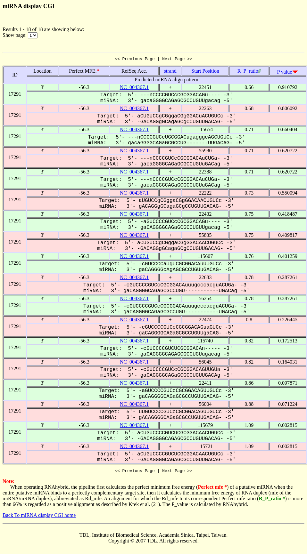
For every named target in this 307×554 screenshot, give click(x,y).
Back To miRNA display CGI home (39, 517)
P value (284, 73)
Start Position (205, 72)
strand (170, 72)
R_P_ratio (247, 72)
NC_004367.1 (134, 88)
